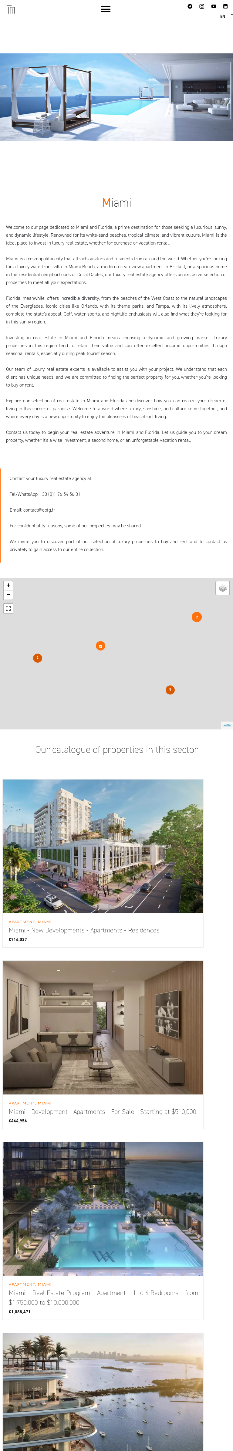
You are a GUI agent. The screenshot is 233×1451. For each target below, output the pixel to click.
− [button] (8, 595)
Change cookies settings (66, 1438)
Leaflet (226, 725)
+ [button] (8, 585)
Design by (170, 1438)
